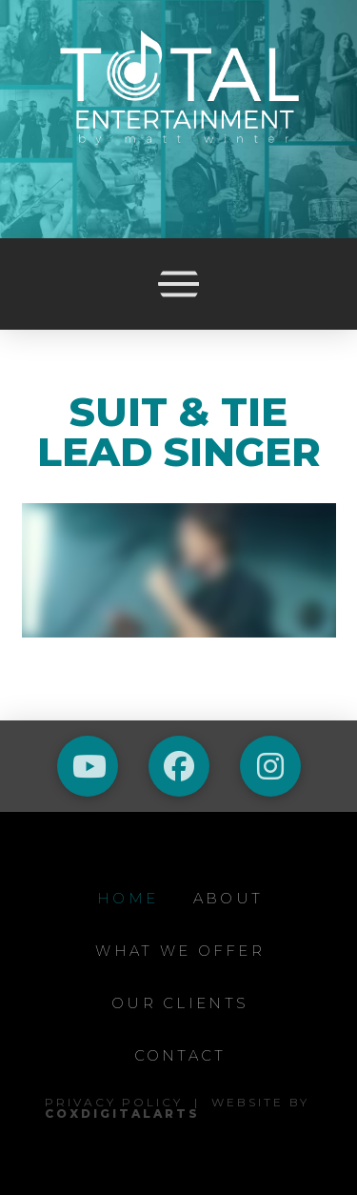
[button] (179, 284)
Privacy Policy (114, 1102)
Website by (177, 1108)
